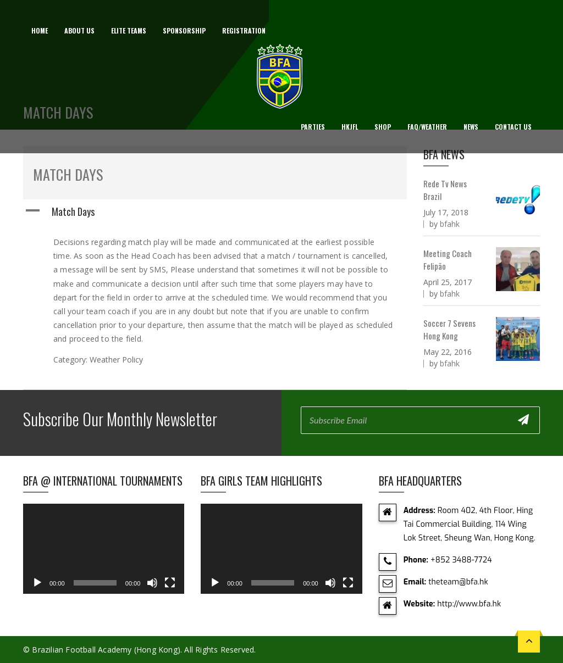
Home (39, 30)
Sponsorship (184, 30)
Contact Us (513, 126)
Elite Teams (128, 30)
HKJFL (349, 126)
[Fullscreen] (169, 582)
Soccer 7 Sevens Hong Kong (449, 329)
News (470, 126)
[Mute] (152, 582)
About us (79, 30)
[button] (215, 212)
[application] (103, 549)
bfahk (450, 224)
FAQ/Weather (427, 126)
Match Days (68, 174)
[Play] (37, 582)
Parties (313, 126)
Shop (382, 126)
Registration (244, 30)
